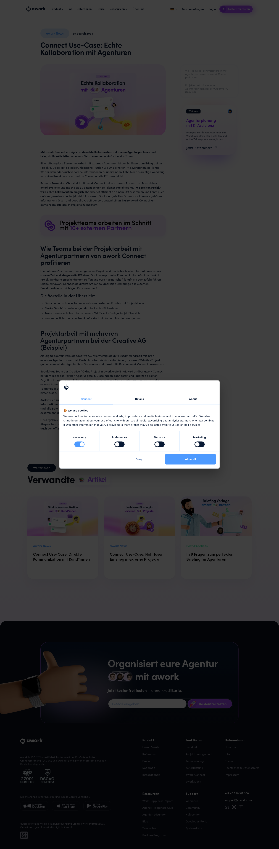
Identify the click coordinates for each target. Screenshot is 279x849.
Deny (139, 459)
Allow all (190, 459)
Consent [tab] (86, 398)
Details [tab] (139, 398)
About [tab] (193, 398)
